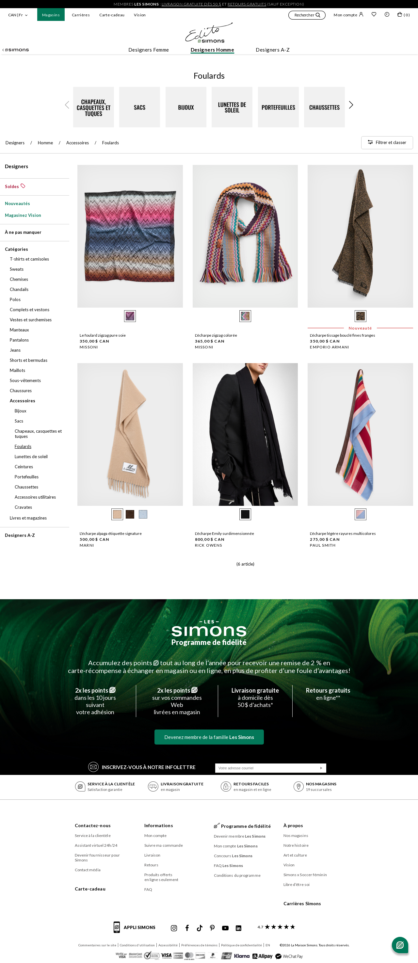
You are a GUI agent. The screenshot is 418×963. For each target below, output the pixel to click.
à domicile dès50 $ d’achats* (255, 697)
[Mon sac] (403, 15)
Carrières (81, 14)
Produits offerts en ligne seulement (161, 877)
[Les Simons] (209, 628)
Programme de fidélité (209, 642)
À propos (293, 825)
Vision (140, 14)
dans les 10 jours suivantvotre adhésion (95, 701)
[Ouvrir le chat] (400, 945)
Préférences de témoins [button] (199, 945)
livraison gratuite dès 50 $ (191, 4)
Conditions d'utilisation (137, 945)
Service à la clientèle (93, 835)
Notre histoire (296, 845)
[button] (307, 16)
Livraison (152, 855)
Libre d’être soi (296, 884)
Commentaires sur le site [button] (97, 945)
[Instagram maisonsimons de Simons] (174, 928)
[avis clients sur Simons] (275, 927)
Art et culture (295, 855)
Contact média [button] (88, 869)
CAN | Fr (15, 14)
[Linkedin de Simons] (238, 928)
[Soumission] (321, 768)
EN (267, 945)
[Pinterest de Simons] (212, 928)
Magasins (51, 14)
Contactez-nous (93, 825)
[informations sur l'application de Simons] (136, 931)
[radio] (130, 316)
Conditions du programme (237, 875)
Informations (158, 825)
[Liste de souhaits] (374, 15)
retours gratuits (247, 4)
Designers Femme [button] (148, 50)
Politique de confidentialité (241, 945)
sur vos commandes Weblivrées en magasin (177, 701)
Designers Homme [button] (212, 50)
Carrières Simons (302, 903)
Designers (16, 166)
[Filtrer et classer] (387, 142)
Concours (233, 855)
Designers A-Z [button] (273, 50)
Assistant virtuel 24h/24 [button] (96, 845)
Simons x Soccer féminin (305, 874)
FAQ (148, 889)
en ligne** (328, 694)
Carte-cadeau (111, 14)
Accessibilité (168, 945)
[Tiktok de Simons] (199, 928)
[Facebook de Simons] (187, 928)
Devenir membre (240, 836)
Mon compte (348, 14)
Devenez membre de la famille (209, 737)
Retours (151, 864)
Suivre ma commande (163, 845)
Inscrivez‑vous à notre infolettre (142, 766)
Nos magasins (295, 835)
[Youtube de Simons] (225, 928)
